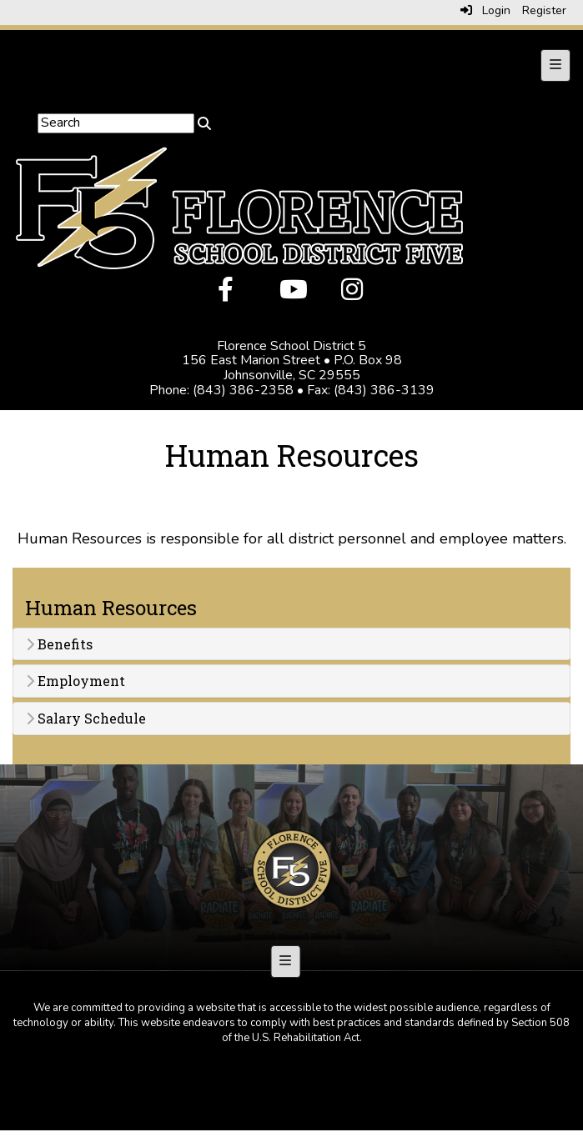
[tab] (291, 644)
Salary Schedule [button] (86, 718)
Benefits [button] (59, 644)
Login (485, 10)
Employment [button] (75, 681)
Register (544, 10)
